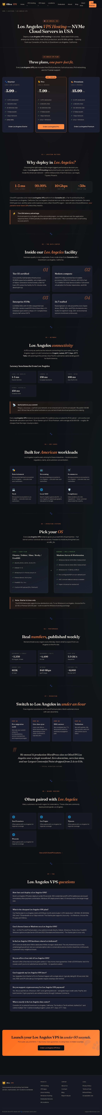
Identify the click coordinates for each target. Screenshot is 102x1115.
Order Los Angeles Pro (51, 127)
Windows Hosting (46, 1096)
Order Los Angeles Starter (17, 127)
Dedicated (61, 4)
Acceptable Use (88, 1096)
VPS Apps (42, 3)
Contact (64, 1089)
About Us (64, 1086)
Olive (9, 4)
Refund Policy (87, 1092)
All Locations (45, 1102)
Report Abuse (66, 1096)
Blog (76, 4)
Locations (51, 3)
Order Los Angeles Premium (84, 127)
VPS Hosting (31, 3)
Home (22, 4)
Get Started (92, 4)
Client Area (82, 4)
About (70, 4)
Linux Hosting (45, 1092)
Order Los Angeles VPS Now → (51, 1048)
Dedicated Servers (47, 1099)
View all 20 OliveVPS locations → (51, 853)
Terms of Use (87, 1089)
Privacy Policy (87, 1086)
